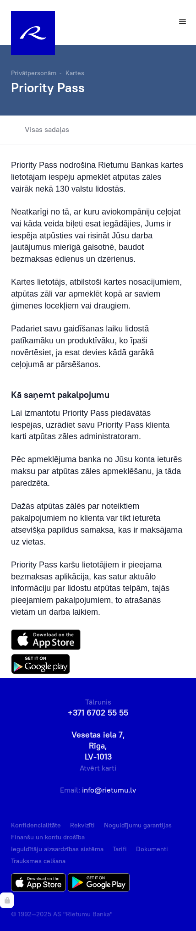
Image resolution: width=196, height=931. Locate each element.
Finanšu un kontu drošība (48, 837)
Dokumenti (152, 849)
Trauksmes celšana (38, 861)
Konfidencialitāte (36, 825)
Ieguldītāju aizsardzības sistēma (57, 849)
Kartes (74, 73)
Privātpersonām (33, 73)
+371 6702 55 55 (98, 712)
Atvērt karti (98, 767)
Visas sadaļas (40, 130)
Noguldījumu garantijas (138, 825)
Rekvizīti (82, 825)
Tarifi (120, 849)
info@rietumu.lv (109, 789)
